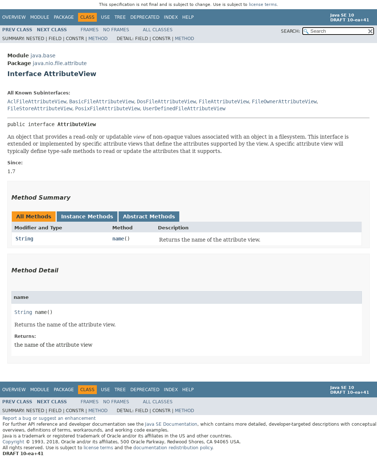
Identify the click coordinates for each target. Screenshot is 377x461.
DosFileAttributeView (166, 101)
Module (39, 17)
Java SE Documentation (171, 424)
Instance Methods (87, 216)
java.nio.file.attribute (60, 63)
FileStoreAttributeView (39, 108)
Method (98, 38)
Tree (120, 17)
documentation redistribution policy (172, 447)
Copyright (13, 441)
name (118, 239)
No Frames (116, 29)
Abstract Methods (149, 216)
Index (171, 17)
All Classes (158, 29)
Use (105, 17)
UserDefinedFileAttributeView (184, 108)
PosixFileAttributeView (107, 108)
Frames (90, 29)
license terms (263, 4)
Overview (14, 17)
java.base (43, 55)
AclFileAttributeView (36, 101)
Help (188, 17)
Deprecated (144, 17)
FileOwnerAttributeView (284, 101)
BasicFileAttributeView (101, 101)
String (24, 239)
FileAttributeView (224, 101)
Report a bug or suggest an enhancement (49, 418)
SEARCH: (290, 31)
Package (64, 17)
